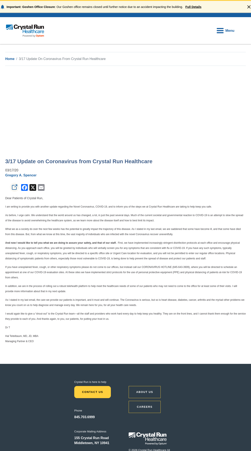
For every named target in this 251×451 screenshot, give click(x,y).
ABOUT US (144, 392)
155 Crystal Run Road (91, 438)
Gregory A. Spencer (21, 175)
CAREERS (144, 406)
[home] (25, 30)
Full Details (193, 7)
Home (9, 59)
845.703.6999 (84, 417)
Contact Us (92, 392)
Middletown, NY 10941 (91, 443)
